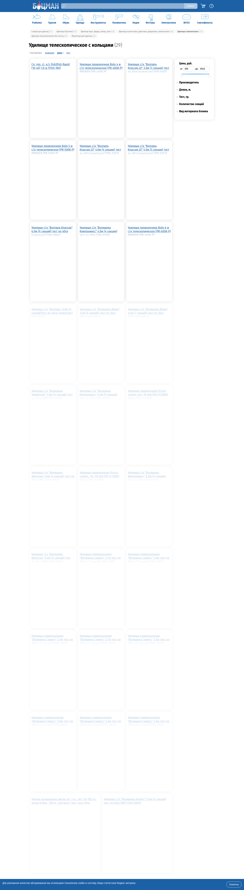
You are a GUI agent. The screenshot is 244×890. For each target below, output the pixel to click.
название (49, 53)
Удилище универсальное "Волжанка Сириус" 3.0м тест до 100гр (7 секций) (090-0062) (148, 557)
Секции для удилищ (41, 31)
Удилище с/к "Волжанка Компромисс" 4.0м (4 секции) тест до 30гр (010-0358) (98, 231)
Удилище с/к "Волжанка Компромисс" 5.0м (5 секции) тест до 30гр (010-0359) (98, 394)
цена (59, 53)
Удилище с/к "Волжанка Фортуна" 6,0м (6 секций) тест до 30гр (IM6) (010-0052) (51, 557)
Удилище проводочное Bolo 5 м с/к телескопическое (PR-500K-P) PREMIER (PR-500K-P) (52, 149)
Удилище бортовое (66, 31)
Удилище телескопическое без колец (49, 36)
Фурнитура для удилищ (84, 36)
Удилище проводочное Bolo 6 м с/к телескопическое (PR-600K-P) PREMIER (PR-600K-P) (149, 231)
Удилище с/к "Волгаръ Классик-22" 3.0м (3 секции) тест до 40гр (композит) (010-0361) (148, 67)
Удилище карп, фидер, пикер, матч (97, 31)
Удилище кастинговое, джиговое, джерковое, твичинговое (146, 31)
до (196, 68)
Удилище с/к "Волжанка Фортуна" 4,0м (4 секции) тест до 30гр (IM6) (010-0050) (52, 476)
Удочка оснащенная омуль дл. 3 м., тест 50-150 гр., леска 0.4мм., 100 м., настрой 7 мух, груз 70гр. (64, 801)
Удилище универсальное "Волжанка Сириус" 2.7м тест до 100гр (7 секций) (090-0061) (100, 557)
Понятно (234, 884)
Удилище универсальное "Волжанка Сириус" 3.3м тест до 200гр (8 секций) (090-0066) (100, 721)
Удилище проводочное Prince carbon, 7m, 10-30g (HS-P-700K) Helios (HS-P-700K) (99, 476)
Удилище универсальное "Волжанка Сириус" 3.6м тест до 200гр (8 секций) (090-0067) (148, 721)
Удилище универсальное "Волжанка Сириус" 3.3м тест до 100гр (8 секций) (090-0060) (52, 639)
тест (68, 53)
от (181, 68)
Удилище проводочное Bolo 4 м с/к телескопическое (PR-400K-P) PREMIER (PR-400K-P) (101, 67)
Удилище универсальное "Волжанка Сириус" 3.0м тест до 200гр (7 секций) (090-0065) (52, 721)
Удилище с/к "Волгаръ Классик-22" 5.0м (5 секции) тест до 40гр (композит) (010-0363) (148, 149)
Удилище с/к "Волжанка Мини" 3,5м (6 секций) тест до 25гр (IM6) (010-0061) (100, 312)
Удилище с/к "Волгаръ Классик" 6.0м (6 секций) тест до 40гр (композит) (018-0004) (52, 231)
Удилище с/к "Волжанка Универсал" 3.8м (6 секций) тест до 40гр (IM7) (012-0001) (52, 394)
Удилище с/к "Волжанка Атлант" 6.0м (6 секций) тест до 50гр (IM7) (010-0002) (135, 801)
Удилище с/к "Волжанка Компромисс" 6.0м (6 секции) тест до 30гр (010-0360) (147, 476)
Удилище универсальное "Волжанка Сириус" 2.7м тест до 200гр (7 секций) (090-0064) (100, 639)
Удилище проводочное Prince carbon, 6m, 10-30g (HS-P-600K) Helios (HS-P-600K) (148, 394)
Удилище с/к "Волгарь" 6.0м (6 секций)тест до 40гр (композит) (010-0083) (52, 312)
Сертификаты (205, 19)
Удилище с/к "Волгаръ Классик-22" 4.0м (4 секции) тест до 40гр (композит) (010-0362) (100, 149)
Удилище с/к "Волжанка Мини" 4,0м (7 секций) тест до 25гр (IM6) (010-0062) (148, 312)
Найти (190, 6)
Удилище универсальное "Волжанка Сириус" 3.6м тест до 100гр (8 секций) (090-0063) (148, 639)
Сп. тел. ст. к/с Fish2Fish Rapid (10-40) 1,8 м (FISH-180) (50, 66)
